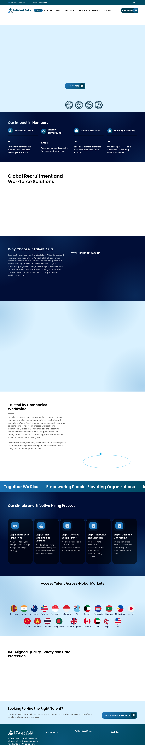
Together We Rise (24, 479)
